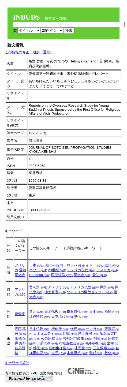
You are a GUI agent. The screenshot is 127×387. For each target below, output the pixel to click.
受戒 (96, 353)
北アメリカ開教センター (90, 292)
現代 (51, 265)
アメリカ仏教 (84, 287)
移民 (40, 348)
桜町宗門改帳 (77, 338)
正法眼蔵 (104, 348)
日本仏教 (55, 312)
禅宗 (107, 287)
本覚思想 (77, 353)
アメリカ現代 (81, 270)
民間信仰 (62, 275)
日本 (36, 265)
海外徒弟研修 (20, 348)
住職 (70, 334)
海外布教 (95, 343)
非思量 (83, 348)
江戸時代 (40, 316)
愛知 (22, 270)
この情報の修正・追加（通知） (29, 52)
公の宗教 (51, 338)
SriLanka (39, 275)
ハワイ (38, 270)
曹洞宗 (38, 287)
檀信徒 (60, 329)
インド (95, 265)
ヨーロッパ (72, 265)
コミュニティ (47, 334)
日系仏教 (47, 343)
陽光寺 (20, 275)
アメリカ (107, 270)
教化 (111, 353)
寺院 (18, 329)
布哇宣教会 (71, 343)
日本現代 (62, 316)
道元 (36, 312)
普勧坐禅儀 (61, 348)
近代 (111, 265)
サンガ (95, 329)
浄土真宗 (55, 292)
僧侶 (77, 329)
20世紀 (57, 270)
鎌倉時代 (77, 312)
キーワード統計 (17, 363)
